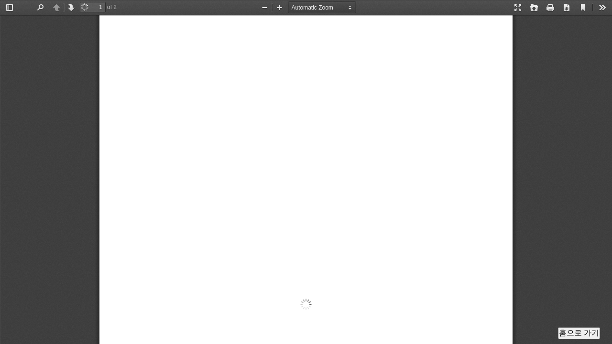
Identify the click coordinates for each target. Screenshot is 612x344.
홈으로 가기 (579, 333)
